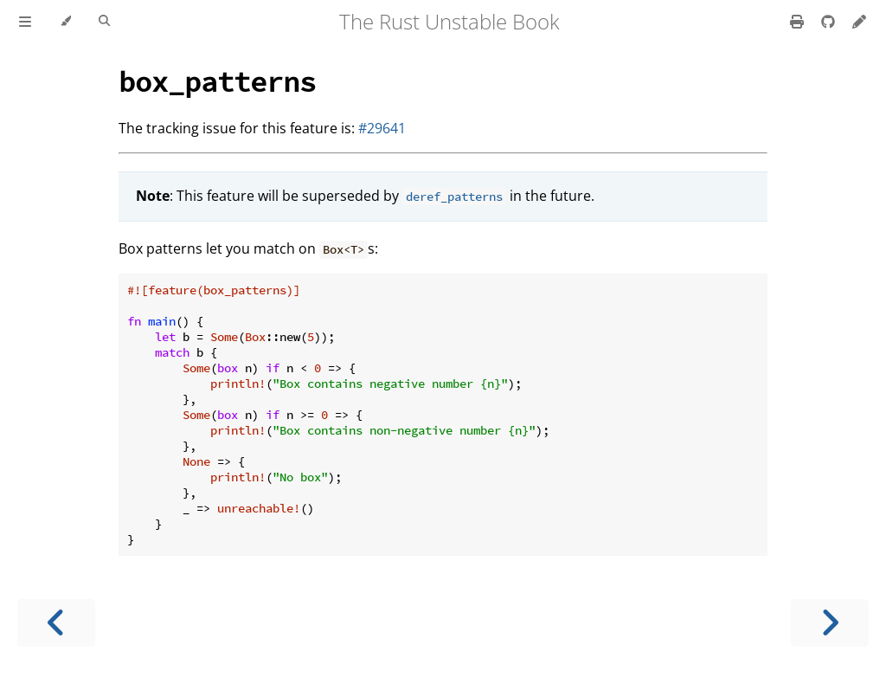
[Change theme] (65, 21)
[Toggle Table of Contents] (25, 21)
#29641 (382, 128)
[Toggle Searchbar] (104, 21)
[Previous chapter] (56, 623)
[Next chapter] (830, 623)
